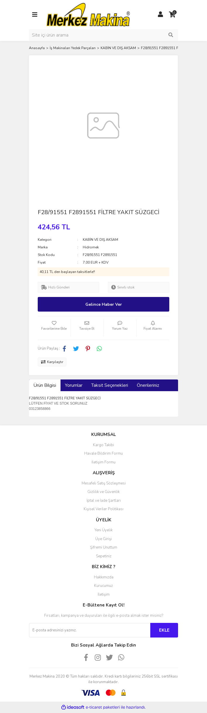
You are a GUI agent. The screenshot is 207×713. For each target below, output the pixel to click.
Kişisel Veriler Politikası (103, 509)
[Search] (103, 35)
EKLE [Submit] (164, 630)
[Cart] (172, 14)
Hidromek (91, 247)
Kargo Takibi (103, 445)
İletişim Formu (103, 462)
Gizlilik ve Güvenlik (103, 491)
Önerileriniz (148, 385)
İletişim (104, 594)
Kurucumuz (103, 585)
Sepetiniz (103, 556)
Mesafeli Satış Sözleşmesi (104, 483)
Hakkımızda (103, 577)
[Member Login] (160, 14)
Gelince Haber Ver (103, 304)
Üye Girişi (103, 539)
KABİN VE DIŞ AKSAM (100, 239)
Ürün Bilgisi (44, 385)
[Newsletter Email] (89, 630)
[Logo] (88, 14)
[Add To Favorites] (54, 328)
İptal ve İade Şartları (104, 500)
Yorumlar (73, 385)
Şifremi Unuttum (103, 547)
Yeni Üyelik (103, 530)
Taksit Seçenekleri (109, 385)
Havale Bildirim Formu (103, 453)
